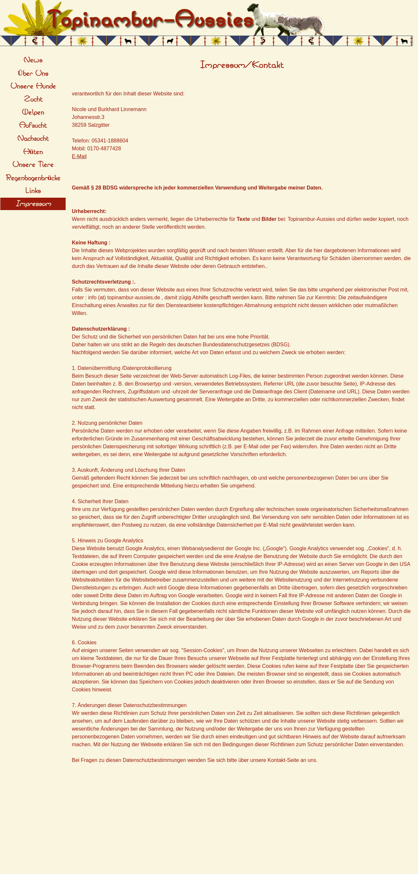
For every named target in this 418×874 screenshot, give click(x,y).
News (33, 60)
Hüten (33, 152)
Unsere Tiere (33, 165)
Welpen (33, 112)
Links (33, 191)
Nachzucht (33, 138)
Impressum (33, 204)
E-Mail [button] (79, 156)
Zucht (33, 99)
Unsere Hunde (33, 86)
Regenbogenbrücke (33, 178)
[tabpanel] (241, 65)
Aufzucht (33, 125)
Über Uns (33, 73)
